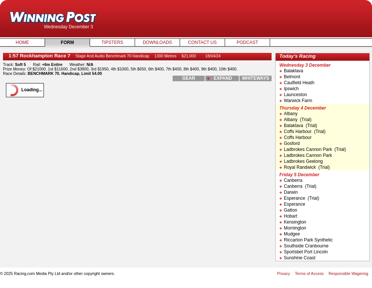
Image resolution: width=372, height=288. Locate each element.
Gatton (288, 210)
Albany (288, 113)
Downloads (157, 42)
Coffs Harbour (295, 137)
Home (22, 42)
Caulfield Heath (296, 82)
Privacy (283, 273)
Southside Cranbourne (303, 246)
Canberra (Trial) (298, 186)
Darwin (288, 192)
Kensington (292, 222)
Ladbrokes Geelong (301, 161)
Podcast (247, 42)
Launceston (293, 94)
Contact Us (202, 42)
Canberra (290, 180)
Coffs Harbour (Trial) (302, 131)
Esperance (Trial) (299, 198)
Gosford (289, 143)
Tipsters (113, 42)
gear (188, 78)
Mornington (292, 228)
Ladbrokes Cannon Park (305, 155)
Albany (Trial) (295, 119)
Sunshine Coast (297, 257)
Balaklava (291, 70)
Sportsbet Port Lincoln (303, 251)
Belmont (289, 76)
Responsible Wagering (348, 273)
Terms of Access (309, 273)
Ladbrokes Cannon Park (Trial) (312, 149)
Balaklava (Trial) (298, 125)
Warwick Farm (295, 100)
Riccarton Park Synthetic (306, 240)
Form (67, 42)
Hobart (288, 216)
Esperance (292, 204)
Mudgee (289, 234)
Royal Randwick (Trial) (304, 167)
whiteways (255, 78)
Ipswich (289, 88)
